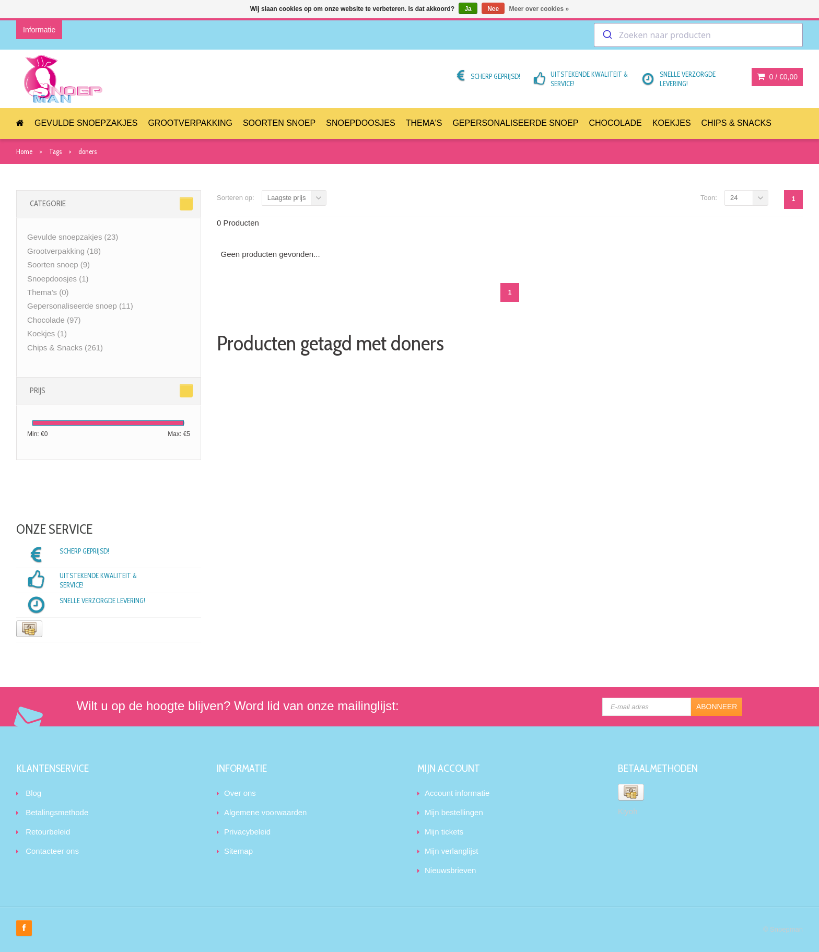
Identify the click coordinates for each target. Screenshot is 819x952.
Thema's (424, 123)
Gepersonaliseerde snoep (515, 123)
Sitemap (238, 851)
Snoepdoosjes (360, 123)
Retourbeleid (48, 831)
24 (734, 198)
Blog (33, 793)
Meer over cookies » (539, 9)
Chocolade (615, 123)
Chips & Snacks (736, 123)
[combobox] (698, 35)
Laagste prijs (286, 198)
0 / (777, 77)
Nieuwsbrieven (450, 870)
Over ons (240, 793)
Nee (493, 9)
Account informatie (457, 793)
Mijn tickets (444, 831)
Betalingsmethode (57, 812)
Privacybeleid (247, 831)
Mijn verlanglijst (451, 851)
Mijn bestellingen (454, 812)
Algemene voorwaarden (265, 812)
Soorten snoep (279, 123)
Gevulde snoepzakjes (85, 123)
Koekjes (671, 123)
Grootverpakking (190, 123)
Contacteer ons (52, 851)
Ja (467, 9)
